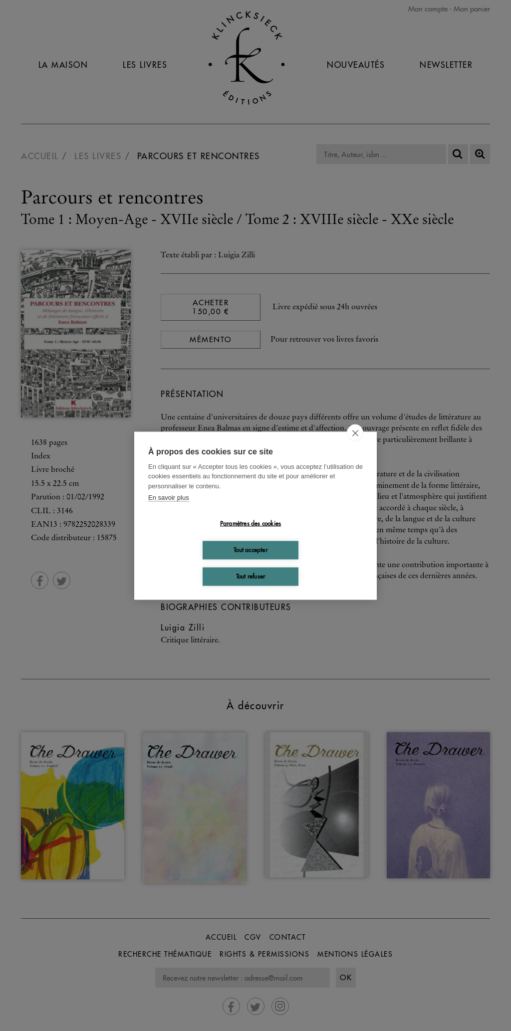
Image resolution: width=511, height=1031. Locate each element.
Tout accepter (250, 550)
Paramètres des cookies (250, 523)
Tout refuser (250, 576)
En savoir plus (168, 497)
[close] (355, 432)
